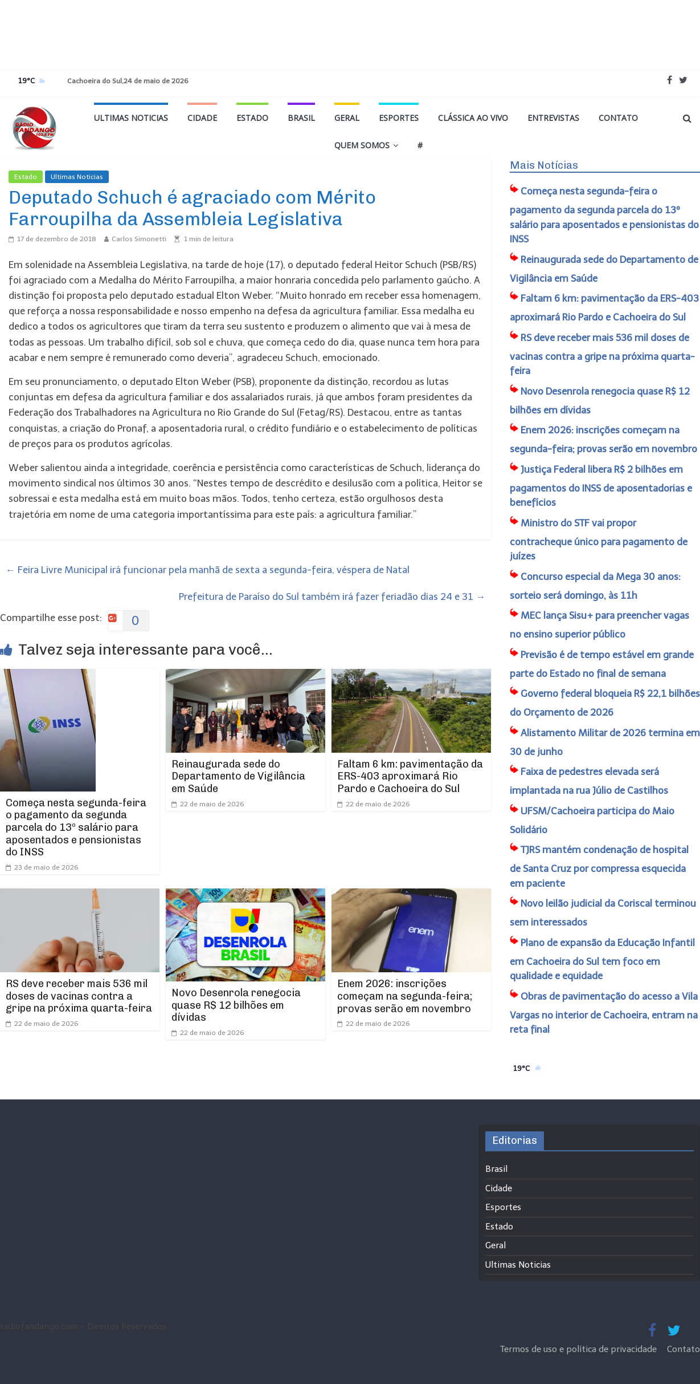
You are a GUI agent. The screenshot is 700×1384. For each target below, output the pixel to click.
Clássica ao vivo (473, 117)
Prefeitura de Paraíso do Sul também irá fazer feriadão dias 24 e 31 (332, 596)
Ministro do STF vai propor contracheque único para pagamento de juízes (598, 539)
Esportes (399, 117)
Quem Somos (362, 145)
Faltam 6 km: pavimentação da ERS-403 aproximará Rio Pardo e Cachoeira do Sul (410, 776)
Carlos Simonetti (139, 239)
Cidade (202, 117)
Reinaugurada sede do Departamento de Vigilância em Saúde (238, 776)
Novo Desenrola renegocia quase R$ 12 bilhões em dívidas (236, 1005)
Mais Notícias (544, 165)
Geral (346, 117)
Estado (252, 117)
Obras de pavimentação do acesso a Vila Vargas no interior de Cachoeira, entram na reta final (604, 1013)
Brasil (301, 117)
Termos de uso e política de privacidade (579, 1349)
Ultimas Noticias (131, 117)
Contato (618, 117)
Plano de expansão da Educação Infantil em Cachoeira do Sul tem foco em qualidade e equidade (602, 959)
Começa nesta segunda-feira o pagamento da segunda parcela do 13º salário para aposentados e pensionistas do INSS (76, 827)
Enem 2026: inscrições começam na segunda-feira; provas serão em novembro (404, 995)
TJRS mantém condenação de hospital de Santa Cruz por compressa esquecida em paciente (599, 866)
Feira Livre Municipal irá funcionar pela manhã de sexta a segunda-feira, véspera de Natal (208, 569)
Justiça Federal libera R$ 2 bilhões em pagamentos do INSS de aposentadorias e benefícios (601, 486)
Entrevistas (553, 117)
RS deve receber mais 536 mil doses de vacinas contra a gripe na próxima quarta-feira (79, 995)
